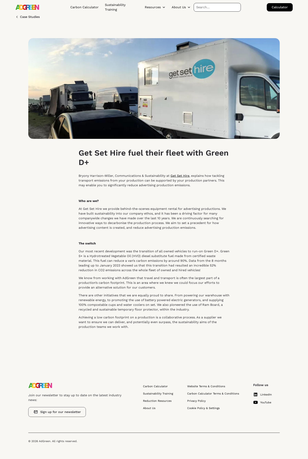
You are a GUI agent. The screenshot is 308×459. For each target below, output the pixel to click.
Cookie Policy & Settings (203, 408)
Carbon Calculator (84, 7)
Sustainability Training (115, 7)
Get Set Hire (179, 176)
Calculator (280, 7)
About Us (149, 408)
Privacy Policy (196, 400)
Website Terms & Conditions (206, 386)
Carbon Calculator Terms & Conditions (213, 393)
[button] (155, 7)
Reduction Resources (157, 400)
